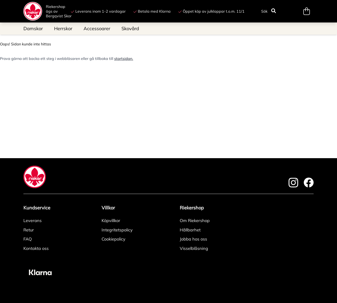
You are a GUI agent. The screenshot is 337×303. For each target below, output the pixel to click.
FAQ (27, 239)
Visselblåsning (194, 248)
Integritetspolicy (117, 230)
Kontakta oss (36, 248)
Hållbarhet (190, 230)
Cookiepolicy (113, 239)
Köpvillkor (111, 220)
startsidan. (123, 58)
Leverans (32, 220)
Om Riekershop (195, 220)
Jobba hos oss (193, 239)
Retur (28, 230)
